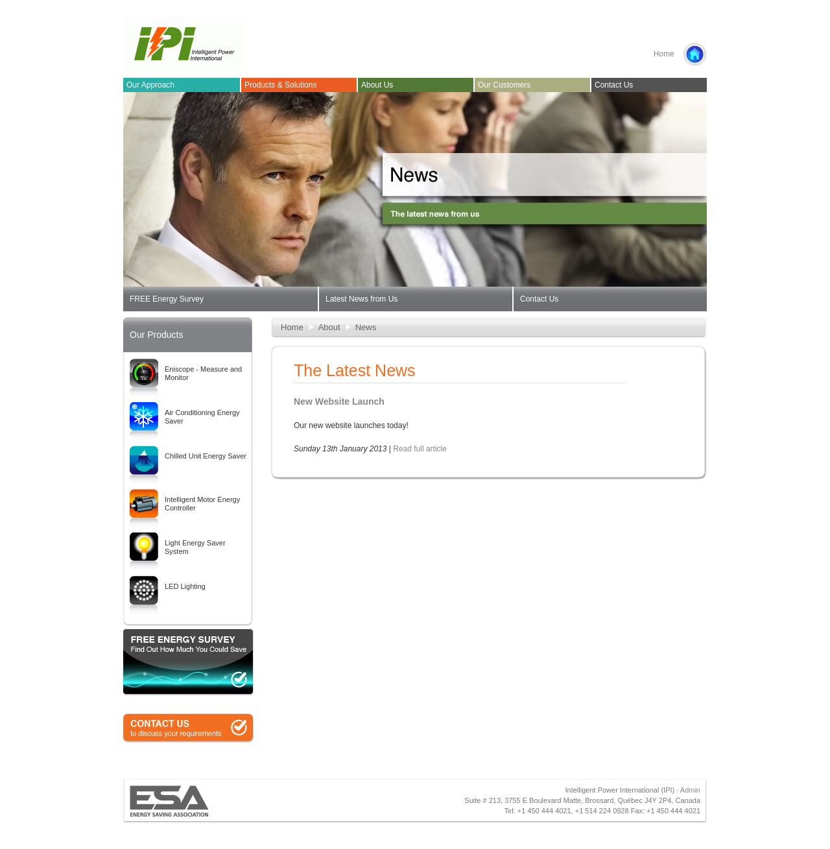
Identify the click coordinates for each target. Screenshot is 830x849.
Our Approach (150, 85)
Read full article (420, 448)
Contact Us (614, 85)
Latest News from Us (361, 299)
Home (680, 54)
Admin (690, 790)
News (366, 327)
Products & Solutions (280, 85)
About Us (377, 85)
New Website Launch (339, 401)
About (329, 327)
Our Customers (504, 85)
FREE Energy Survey (167, 299)
